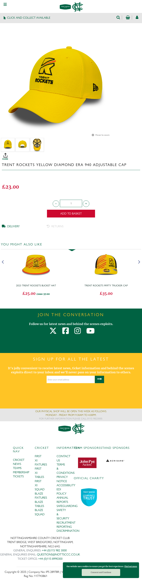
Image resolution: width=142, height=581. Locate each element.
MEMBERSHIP (21, 472)
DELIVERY (11, 226)
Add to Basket (71, 213)
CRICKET (18, 460)
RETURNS (55, 226)
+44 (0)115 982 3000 (54, 550)
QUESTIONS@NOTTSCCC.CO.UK (58, 554)
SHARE (72, 155)
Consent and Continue (101, 572)
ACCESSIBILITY (66, 485)
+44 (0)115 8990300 (50, 558)
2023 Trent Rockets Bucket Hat (36, 285)
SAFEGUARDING (67, 506)
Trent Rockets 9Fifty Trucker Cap (106, 285)
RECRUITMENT (66, 522)
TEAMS (17, 468)
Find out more (130, 566)
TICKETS (18, 476)
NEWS (17, 464)
